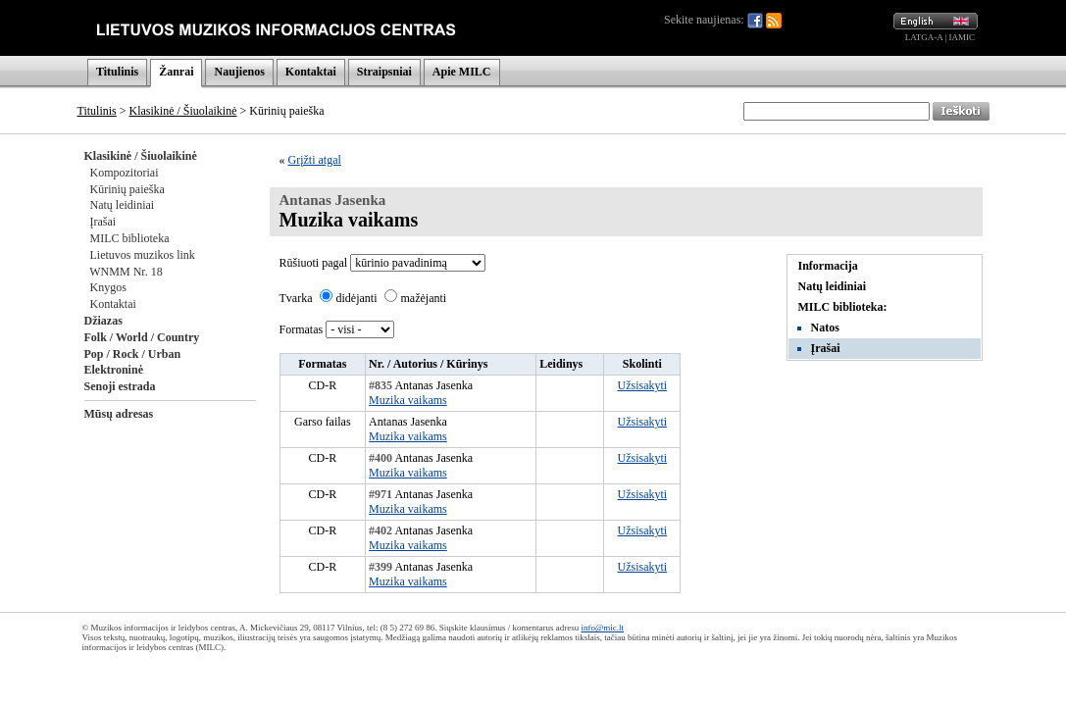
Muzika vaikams (408, 400)
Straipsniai (384, 71)
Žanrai (176, 71)
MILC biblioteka (130, 238)
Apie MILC (461, 71)
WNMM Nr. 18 (125, 271)
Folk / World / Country (142, 337)
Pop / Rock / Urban (132, 354)
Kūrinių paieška (127, 189)
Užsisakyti (643, 385)
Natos (825, 327)
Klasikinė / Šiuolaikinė (183, 111)
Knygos (108, 287)
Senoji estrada (120, 386)
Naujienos (239, 71)
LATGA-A (924, 37)
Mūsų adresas (119, 414)
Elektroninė (113, 370)
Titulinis (117, 71)
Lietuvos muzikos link (142, 255)
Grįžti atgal (314, 160)
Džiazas (103, 321)
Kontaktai (310, 71)
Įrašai (103, 221)
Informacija (828, 266)
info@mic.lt (602, 627)
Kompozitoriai (124, 172)
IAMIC (962, 37)
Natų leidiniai (122, 205)
